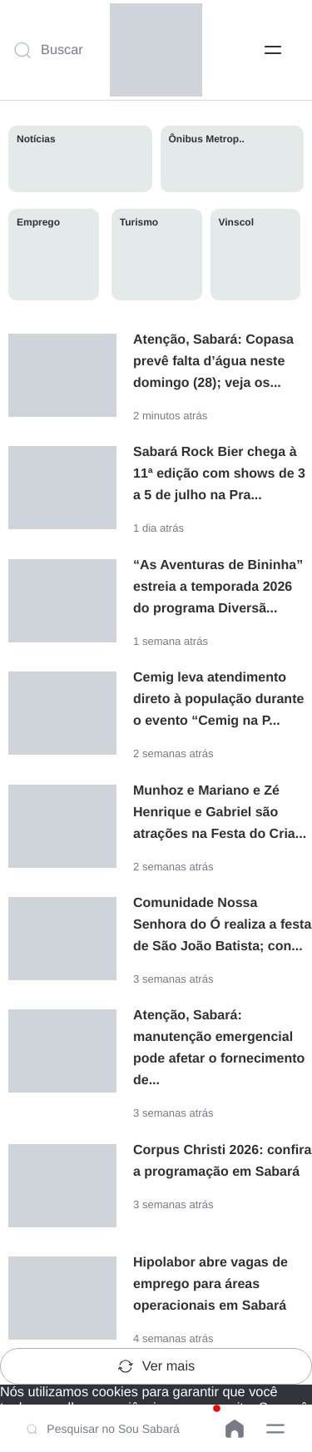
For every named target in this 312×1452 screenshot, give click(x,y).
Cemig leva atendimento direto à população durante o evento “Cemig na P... (218, 699)
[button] (275, 1429)
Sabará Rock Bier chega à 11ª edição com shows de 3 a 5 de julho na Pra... (219, 474)
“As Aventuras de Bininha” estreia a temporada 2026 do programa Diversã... (218, 587)
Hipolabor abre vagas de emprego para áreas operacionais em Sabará (210, 1284)
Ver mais (156, 1366)
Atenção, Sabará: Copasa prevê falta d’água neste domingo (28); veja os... (213, 361)
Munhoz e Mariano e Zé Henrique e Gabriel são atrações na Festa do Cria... (219, 812)
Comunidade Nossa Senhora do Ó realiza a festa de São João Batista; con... (222, 925)
